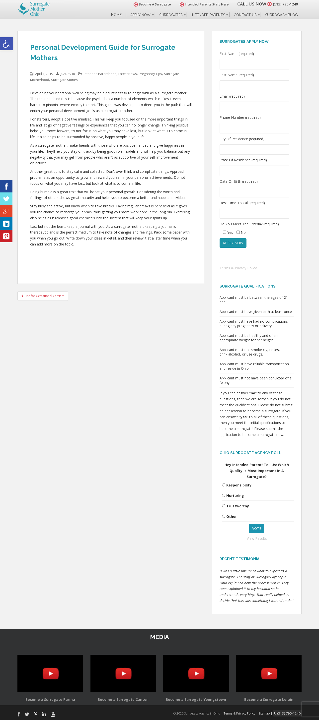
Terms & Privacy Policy (238, 268)
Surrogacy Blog (281, 15)
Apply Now (140, 15)
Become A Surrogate (146, 4)
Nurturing (235, 495)
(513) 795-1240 (282, 4)
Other (231, 516)
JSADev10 (68, 73)
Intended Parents (208, 15)
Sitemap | (270, 713)
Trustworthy (237, 506)
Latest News (127, 73)
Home (116, 15)
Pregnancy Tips (150, 73)
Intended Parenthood (100, 73)
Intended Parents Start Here (198, 4)
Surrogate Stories (64, 79)
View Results (257, 538)
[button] (6, 43)
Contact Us (245, 15)
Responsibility (238, 485)
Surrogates (170, 15)
